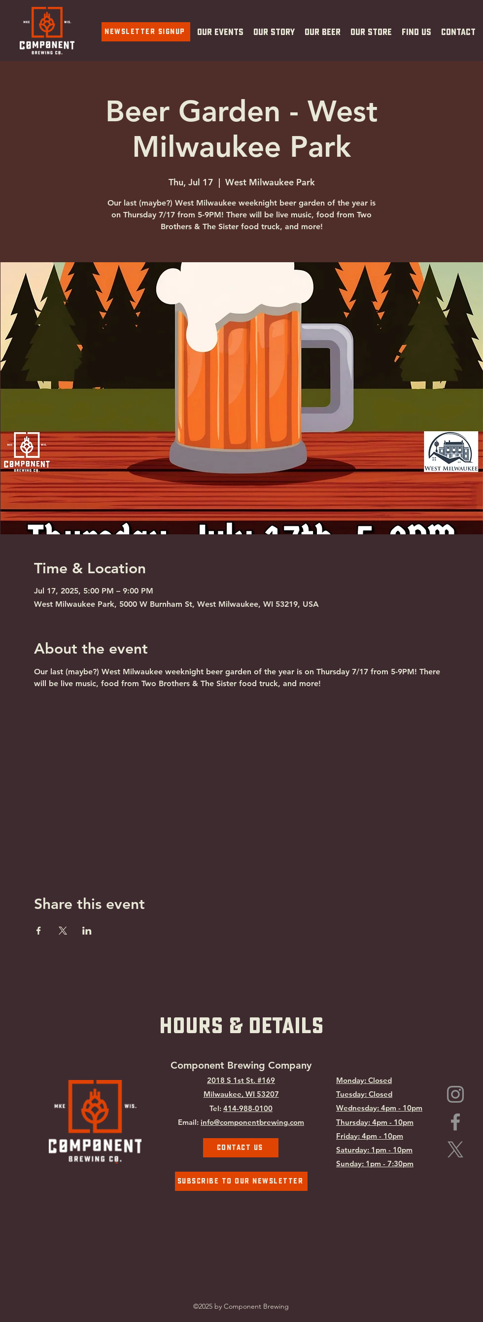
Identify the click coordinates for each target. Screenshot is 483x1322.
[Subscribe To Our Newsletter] (241, 1181)
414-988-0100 (248, 1108)
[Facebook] (455, 1122)
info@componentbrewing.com (252, 1122)
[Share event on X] (63, 931)
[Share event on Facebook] (38, 931)
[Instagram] (455, 1094)
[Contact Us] (240, 1147)
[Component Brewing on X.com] (455, 1149)
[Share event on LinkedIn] (87, 931)
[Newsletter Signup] (146, 31)
